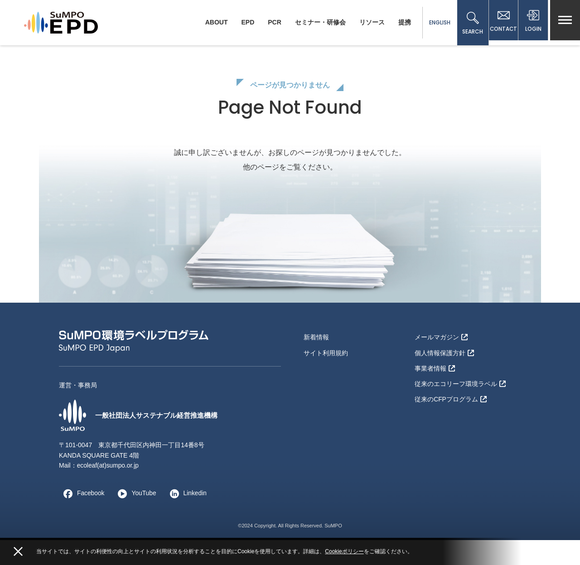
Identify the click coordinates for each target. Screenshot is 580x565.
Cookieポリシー (344, 551)
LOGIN (532, 23)
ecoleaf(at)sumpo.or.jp (108, 490)
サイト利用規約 (326, 377)
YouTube (135, 518)
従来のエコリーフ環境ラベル (460, 406)
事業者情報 (435, 392)
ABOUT (212, 22)
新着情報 (316, 362)
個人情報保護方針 (444, 377)
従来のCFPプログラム (451, 421)
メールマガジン (441, 362)
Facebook (82, 518)
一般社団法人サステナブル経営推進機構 (142, 440)
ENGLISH (435, 22)
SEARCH (469, 23)
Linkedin (187, 518)
